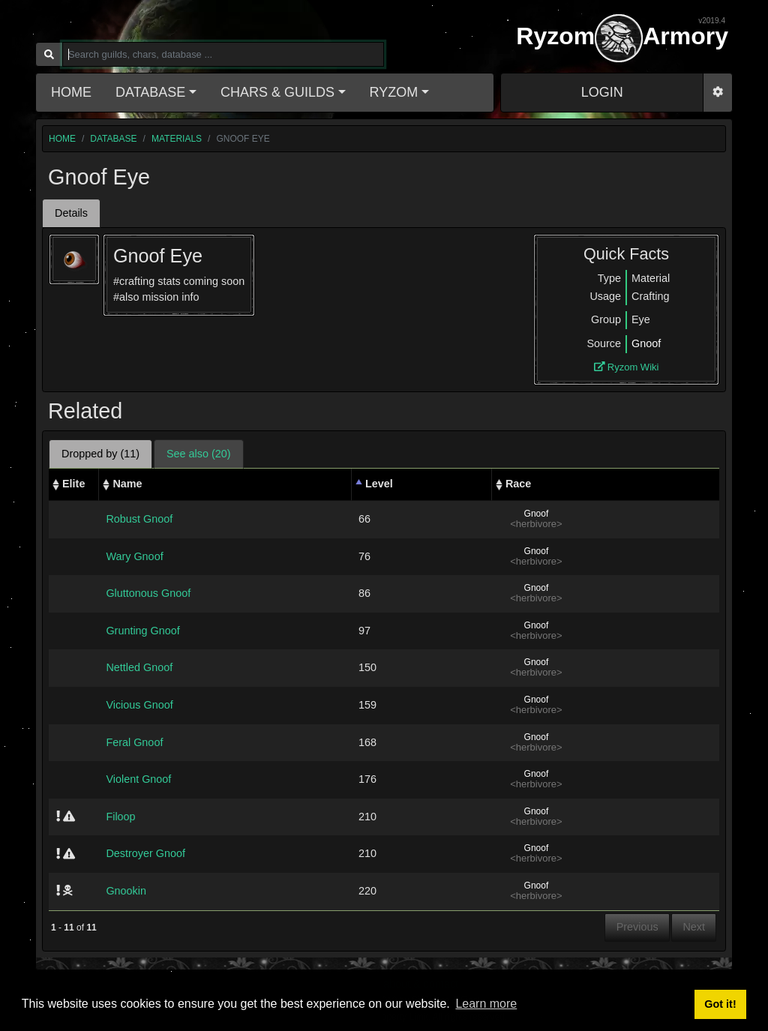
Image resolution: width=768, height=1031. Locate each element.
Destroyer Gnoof (145, 853)
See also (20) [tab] (198, 454)
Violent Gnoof (138, 779)
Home (71, 92)
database (113, 138)
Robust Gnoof (139, 519)
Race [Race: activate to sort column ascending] (518, 484)
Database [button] (150, 92)
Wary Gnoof (134, 556)
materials (177, 138)
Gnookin (126, 891)
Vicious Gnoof (139, 705)
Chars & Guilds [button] (277, 92)
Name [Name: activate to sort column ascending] (127, 484)
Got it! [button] (720, 1004)
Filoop (120, 817)
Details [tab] (71, 213)
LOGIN (602, 92)
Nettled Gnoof (139, 667)
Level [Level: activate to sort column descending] (379, 484)
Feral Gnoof (134, 742)
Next (693, 927)
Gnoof (646, 343)
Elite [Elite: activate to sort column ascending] (73, 484)
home (62, 138)
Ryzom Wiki (626, 367)
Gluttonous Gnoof (148, 593)
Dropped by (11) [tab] (101, 454)
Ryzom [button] (394, 92)
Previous (637, 927)
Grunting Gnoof (142, 631)
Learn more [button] (486, 1003)
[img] (58, 816)
